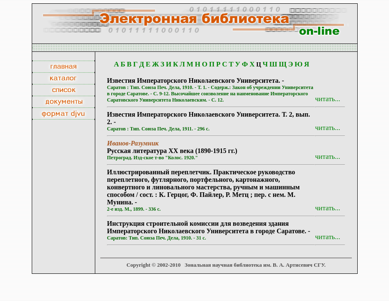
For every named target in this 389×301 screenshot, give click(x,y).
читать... (327, 99)
